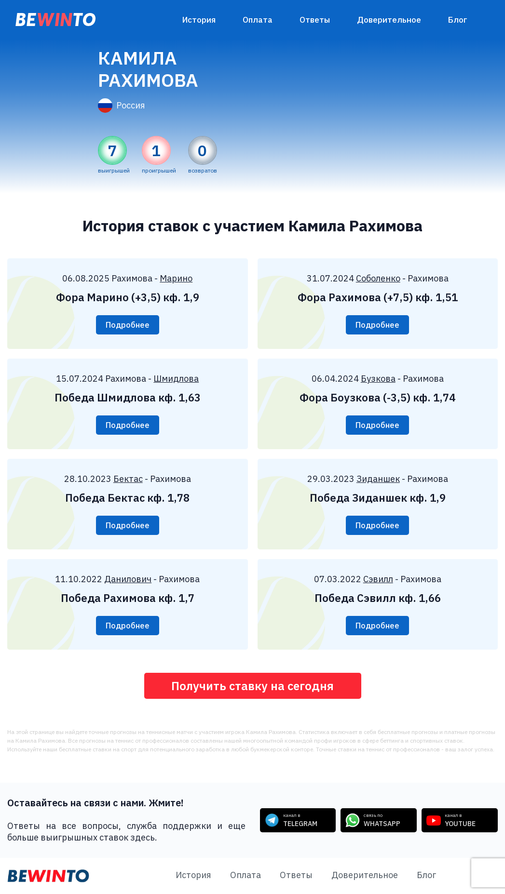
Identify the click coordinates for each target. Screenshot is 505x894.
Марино (176, 278)
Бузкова (378, 378)
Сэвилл (378, 579)
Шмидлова (176, 378)
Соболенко (378, 278)
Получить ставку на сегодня (252, 686)
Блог (457, 19)
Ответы (315, 19)
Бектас (128, 478)
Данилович (127, 579)
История (199, 19)
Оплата (258, 19)
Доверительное (389, 19)
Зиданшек (378, 478)
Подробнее (128, 325)
